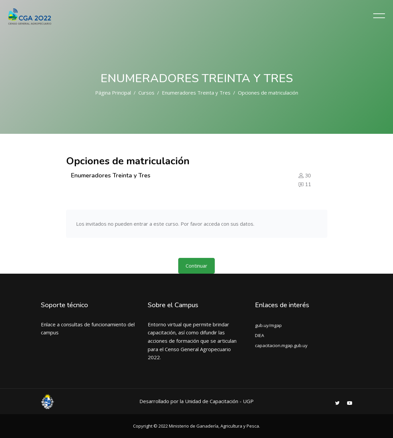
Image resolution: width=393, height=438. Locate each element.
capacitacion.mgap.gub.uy (281, 345)
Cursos (146, 92)
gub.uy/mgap (268, 325)
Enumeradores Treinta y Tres (196, 92)
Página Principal (113, 92)
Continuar (196, 265)
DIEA (259, 335)
